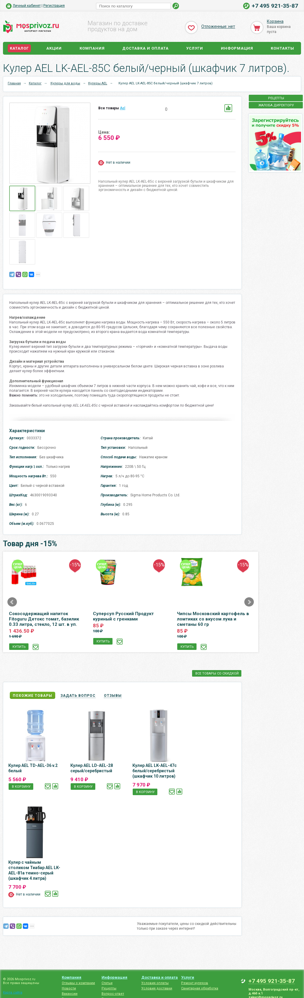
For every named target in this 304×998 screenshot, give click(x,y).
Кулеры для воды (65, 83)
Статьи (107, 983)
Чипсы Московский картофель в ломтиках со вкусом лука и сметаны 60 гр (213, 619)
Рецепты (109, 988)
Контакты (282, 48)
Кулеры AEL (97, 83)
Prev (12, 602)
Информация (237, 48)
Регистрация (54, 6)
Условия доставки (156, 988)
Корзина (275, 21)
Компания (92, 48)
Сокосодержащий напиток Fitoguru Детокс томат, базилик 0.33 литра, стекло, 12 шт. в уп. (44, 619)
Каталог (19, 48)
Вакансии (69, 994)
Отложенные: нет (218, 26)
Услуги (194, 48)
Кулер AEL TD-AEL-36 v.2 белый (33, 768)
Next (249, 602)
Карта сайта (12, 992)
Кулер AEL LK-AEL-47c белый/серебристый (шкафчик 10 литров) (154, 770)
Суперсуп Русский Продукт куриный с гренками (123, 616)
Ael (122, 108)
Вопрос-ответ (113, 994)
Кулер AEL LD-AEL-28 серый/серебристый (91, 768)
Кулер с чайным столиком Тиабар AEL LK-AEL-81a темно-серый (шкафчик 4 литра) (34, 870)
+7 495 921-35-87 (275, 5)
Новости (69, 988)
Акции (54, 48)
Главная (14, 83)
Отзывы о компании (78, 983)
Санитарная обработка (199, 988)
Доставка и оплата (145, 48)
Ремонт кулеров (194, 983)
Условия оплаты (155, 983)
